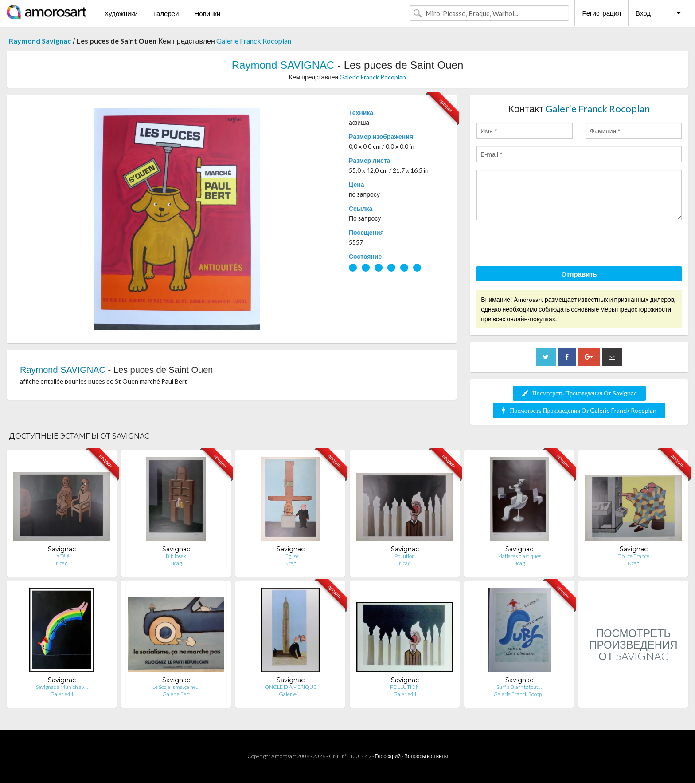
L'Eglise (290, 556)
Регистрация (601, 13)
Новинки (207, 13)
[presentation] (543, 244)
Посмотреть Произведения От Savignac (579, 393)
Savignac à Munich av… (62, 687)
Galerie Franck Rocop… (519, 694)
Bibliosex (176, 556)
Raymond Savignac (40, 40)
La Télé (62, 556)
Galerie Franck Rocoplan (253, 40)
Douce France (633, 556)
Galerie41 (62, 694)
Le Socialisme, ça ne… (175, 687)
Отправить (579, 274)
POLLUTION (405, 687)
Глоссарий (388, 756)
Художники (120, 13)
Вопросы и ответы (426, 756)
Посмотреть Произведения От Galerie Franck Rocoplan (579, 410)
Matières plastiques (519, 556)
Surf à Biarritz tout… (519, 687)
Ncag (61, 563)
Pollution (404, 556)
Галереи (166, 13)
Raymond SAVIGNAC (283, 65)
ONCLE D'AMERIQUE (290, 687)
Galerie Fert (176, 694)
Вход (643, 13)
